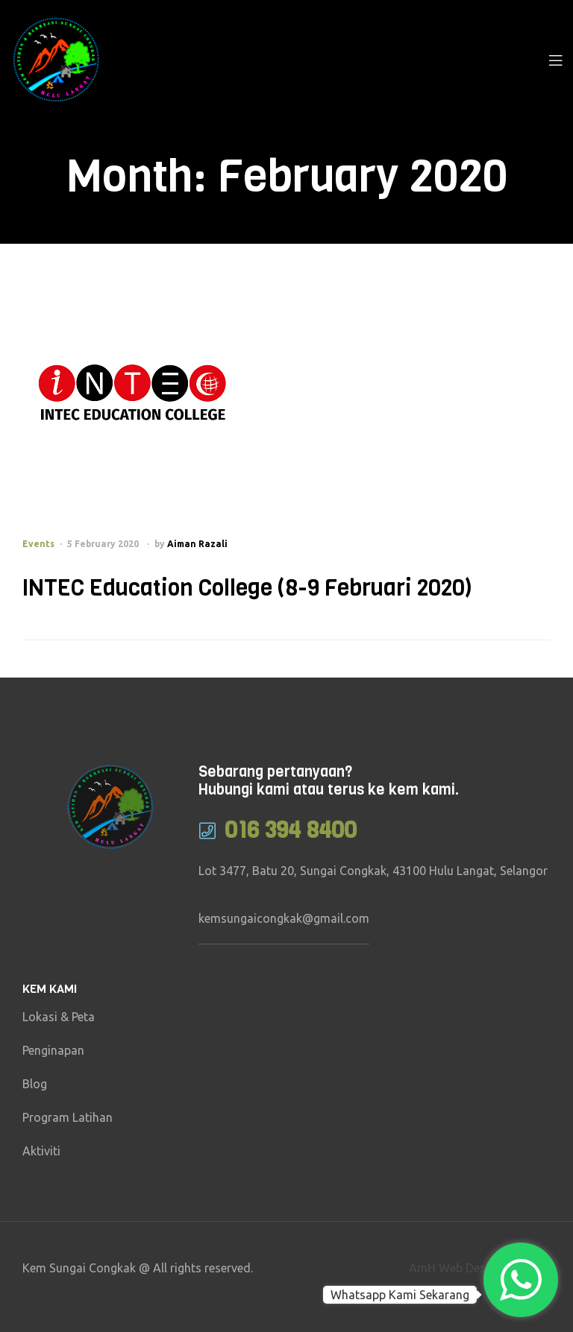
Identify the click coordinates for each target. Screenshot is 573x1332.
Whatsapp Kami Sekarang (400, 1294)
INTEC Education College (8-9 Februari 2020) (247, 588)
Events (38, 544)
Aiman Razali (197, 544)
